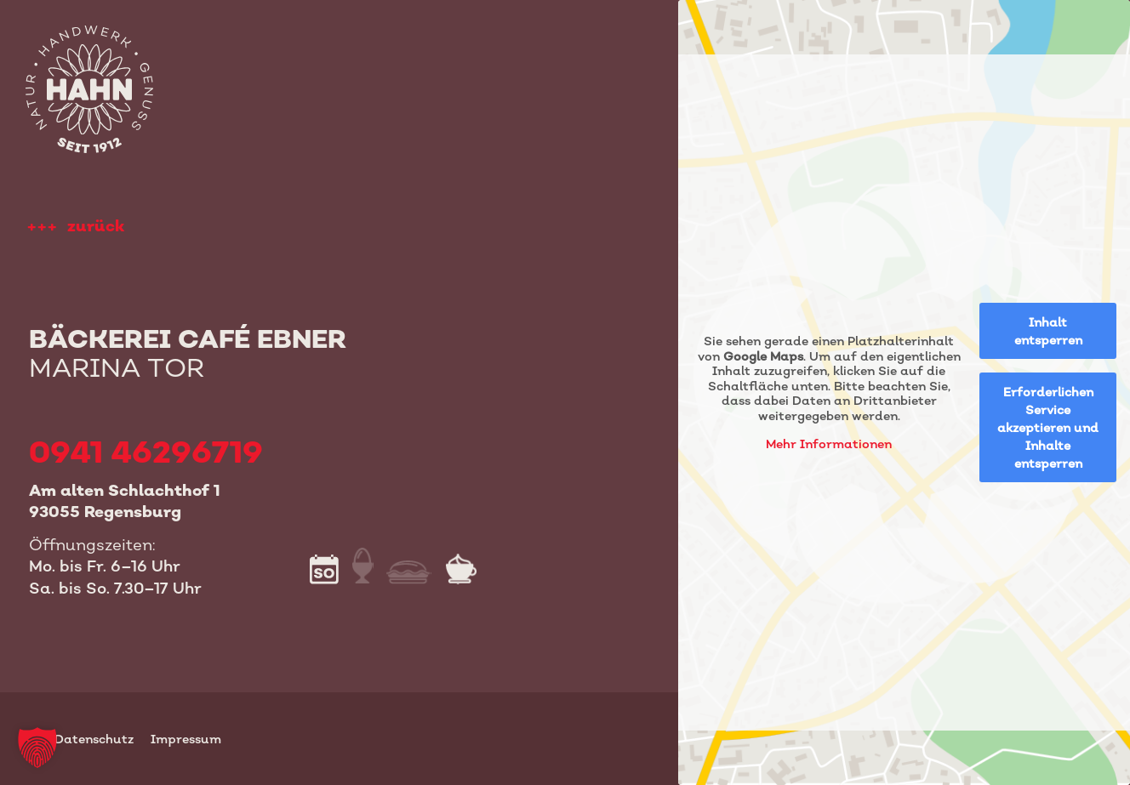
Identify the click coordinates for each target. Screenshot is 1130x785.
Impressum (186, 738)
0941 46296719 (146, 451)
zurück (95, 226)
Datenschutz (94, 738)
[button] (37, 747)
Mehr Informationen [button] (829, 443)
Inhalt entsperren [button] (1047, 331)
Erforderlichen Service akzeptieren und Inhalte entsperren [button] (1048, 427)
